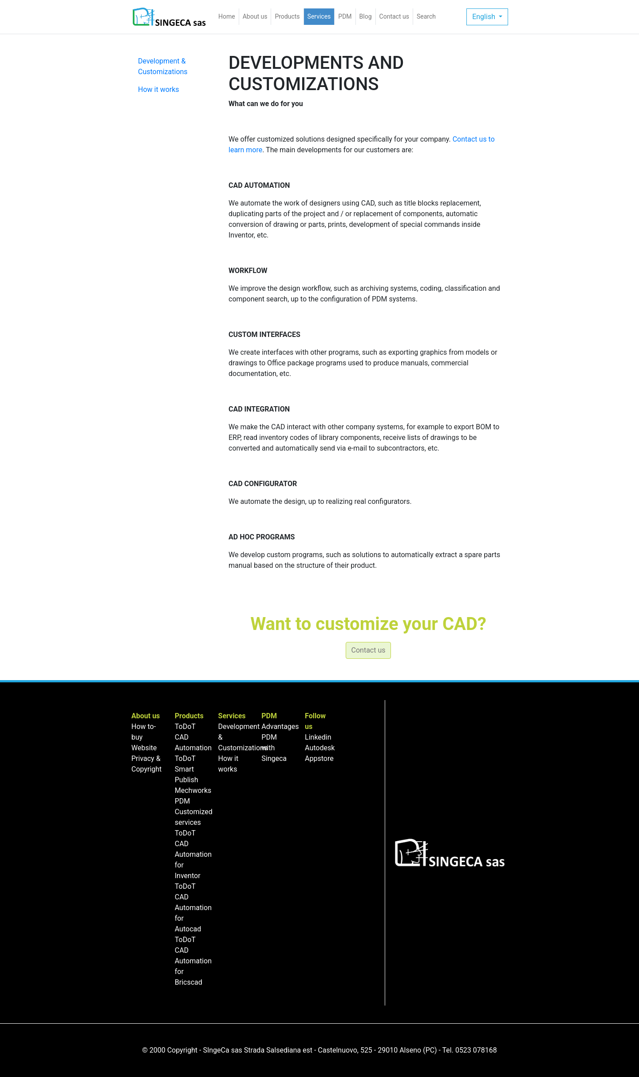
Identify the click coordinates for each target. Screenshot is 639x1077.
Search (426, 16)
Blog (365, 16)
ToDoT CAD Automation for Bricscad (193, 960)
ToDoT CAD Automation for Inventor (193, 854)
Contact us (394, 16)
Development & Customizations (163, 66)
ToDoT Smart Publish (186, 769)
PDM (344, 16)
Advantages (280, 726)
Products (287, 16)
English (484, 16)
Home (228, 16)
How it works (158, 89)
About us (255, 16)
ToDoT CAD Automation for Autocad (193, 907)
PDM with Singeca (274, 748)
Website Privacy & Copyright (146, 758)
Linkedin (318, 737)
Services (319, 16)
